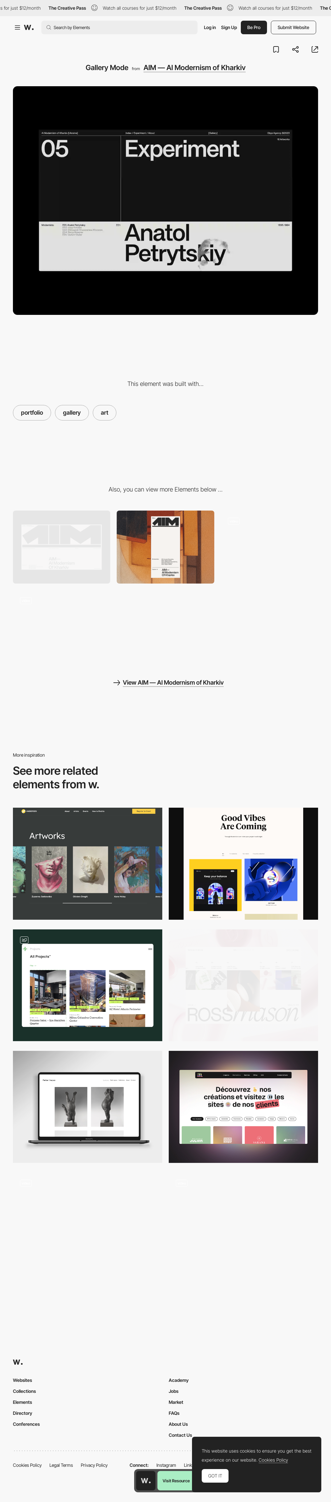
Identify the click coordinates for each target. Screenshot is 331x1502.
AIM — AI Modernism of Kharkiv (195, 67)
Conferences (26, 1424)
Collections (24, 1391)
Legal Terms (61, 1465)
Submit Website (293, 27)
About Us (178, 1424)
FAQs (174, 1413)
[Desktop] (61, 547)
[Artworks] (87, 864)
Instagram (166, 1465)
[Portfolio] (87, 985)
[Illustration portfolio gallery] (243, 864)
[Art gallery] (87, 1107)
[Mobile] (165, 547)
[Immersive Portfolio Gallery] (243, 1229)
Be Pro (254, 27)
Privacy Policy (94, 1465)
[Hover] (269, 547)
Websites (22, 1380)
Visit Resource (176, 1480)
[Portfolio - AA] (243, 1107)
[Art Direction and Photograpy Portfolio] (87, 1229)
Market (176, 1402)
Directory (22, 1413)
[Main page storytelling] (61, 626)
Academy (179, 1380)
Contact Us (180, 1435)
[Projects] (243, 985)
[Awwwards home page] (145, 1480)
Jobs (173, 1391)
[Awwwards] (29, 27)
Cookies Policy (27, 1465)
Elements (22, 1402)
